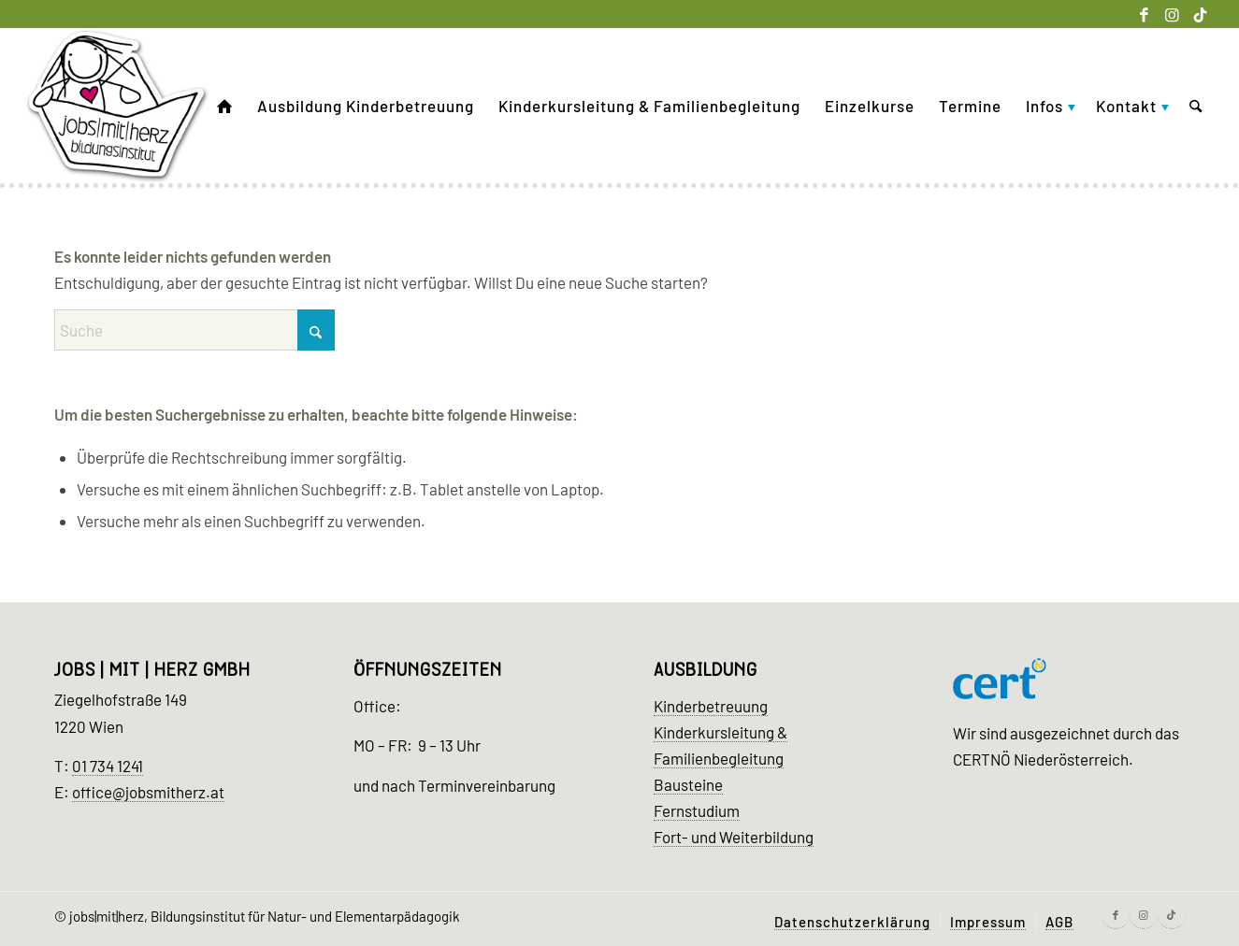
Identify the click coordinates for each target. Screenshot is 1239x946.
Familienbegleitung (719, 758)
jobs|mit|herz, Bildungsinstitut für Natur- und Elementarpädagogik (264, 916)
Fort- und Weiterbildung (734, 836)
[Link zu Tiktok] (1201, 14)
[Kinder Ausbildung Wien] (117, 106)
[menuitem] (225, 106)
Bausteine (688, 784)
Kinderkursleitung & (720, 732)
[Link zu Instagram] (1172, 14)
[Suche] (1195, 106)
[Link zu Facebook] (1144, 14)
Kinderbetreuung (711, 705)
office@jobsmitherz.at (148, 791)
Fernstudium (697, 810)
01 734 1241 (107, 765)
